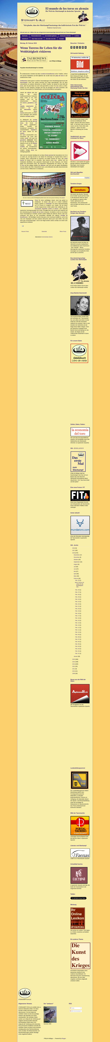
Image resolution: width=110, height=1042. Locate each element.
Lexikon (77, 35)
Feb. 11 (77, 630)
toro (26, 121)
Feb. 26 (77, 594)
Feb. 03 (77, 648)
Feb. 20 (77, 608)
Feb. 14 (77, 622)
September (77, 562)
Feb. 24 (77, 599)
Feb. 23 (77, 601)
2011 (73, 668)
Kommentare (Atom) (47, 237)
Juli (75, 566)
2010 (73, 671)
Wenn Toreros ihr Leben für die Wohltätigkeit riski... (79, 585)
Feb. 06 (77, 641)
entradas (27, 116)
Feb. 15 (77, 620)
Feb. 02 (77, 651)
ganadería (23, 140)
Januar (76, 656)
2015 (73, 659)
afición (29, 92)
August (76, 564)
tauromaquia (23, 82)
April (75, 573)
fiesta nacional (49, 155)
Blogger (64, 1038)
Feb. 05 (77, 644)
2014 (73, 661)
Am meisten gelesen (51, 35)
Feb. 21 (77, 606)
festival (35, 143)
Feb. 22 (77, 604)
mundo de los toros (38, 212)
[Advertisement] (80, 394)
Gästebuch (25, 38)
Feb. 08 (77, 637)
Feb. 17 (77, 615)
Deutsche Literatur (65, 35)
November (77, 557)
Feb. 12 (77, 627)
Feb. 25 (77, 597)
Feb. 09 (77, 634)
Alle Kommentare (75, 1011)
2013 (73, 664)
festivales (49, 203)
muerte (22, 133)
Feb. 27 (77, 592)
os (32, 106)
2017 (73, 550)
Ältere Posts (63, 231)
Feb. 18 (77, 613)
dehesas (43, 165)
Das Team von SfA (37, 38)
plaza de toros (59, 75)
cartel (26, 138)
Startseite (25, 35)
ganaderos (31, 102)
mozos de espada (28, 104)
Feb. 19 (77, 611)
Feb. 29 (77, 580)
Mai (75, 571)
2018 (73, 548)
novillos (22, 146)
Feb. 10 (77, 632)
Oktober (76, 559)
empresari (29, 106)
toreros (25, 102)
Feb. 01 (77, 653)
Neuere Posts (25, 231)
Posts (72, 1008)
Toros (36, 200)
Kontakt (61, 38)
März (75, 576)
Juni (75, 569)
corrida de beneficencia (47, 73)
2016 (73, 553)
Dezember (77, 555)
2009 (73, 673)
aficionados (27, 109)
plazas (63, 197)
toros (21, 86)
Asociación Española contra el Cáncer (46, 208)
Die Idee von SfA (51, 38)
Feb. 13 (77, 625)
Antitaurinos (23, 80)
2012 (73, 666)
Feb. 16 (77, 618)
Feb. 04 (77, 646)
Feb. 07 (77, 639)
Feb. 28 (77, 590)
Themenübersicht (36, 35)
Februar (76, 578)
